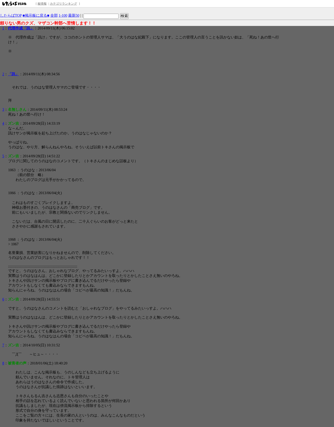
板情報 (42, 3)
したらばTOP (11, 15)
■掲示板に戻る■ (35, 15)
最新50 (73, 15)
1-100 (63, 15)
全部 (54, 15)
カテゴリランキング (63, 3)
